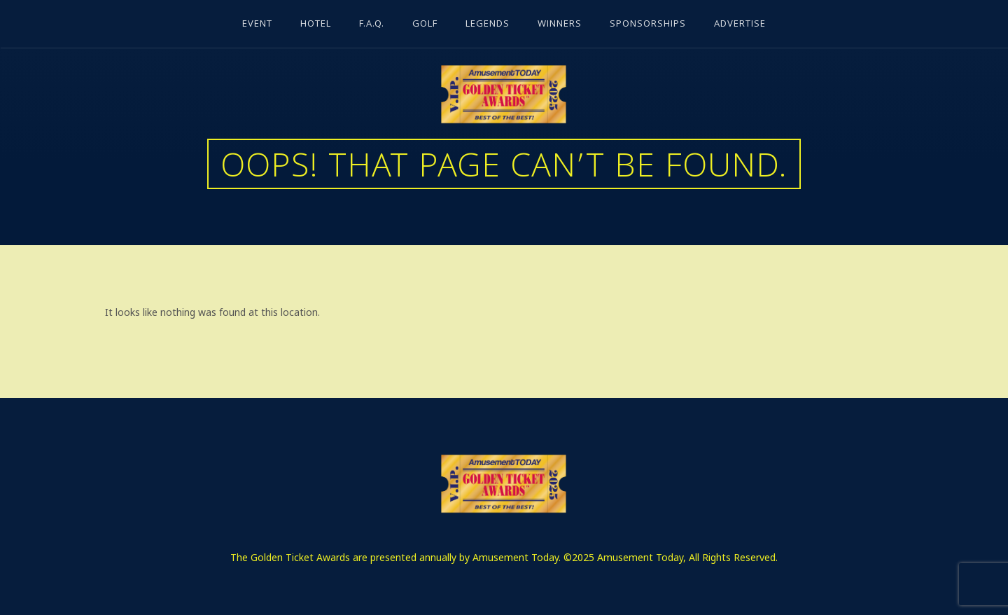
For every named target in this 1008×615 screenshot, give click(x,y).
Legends (487, 24)
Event (257, 24)
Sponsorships (648, 24)
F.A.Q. (371, 24)
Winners (560, 24)
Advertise (740, 24)
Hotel (315, 24)
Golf (425, 24)
